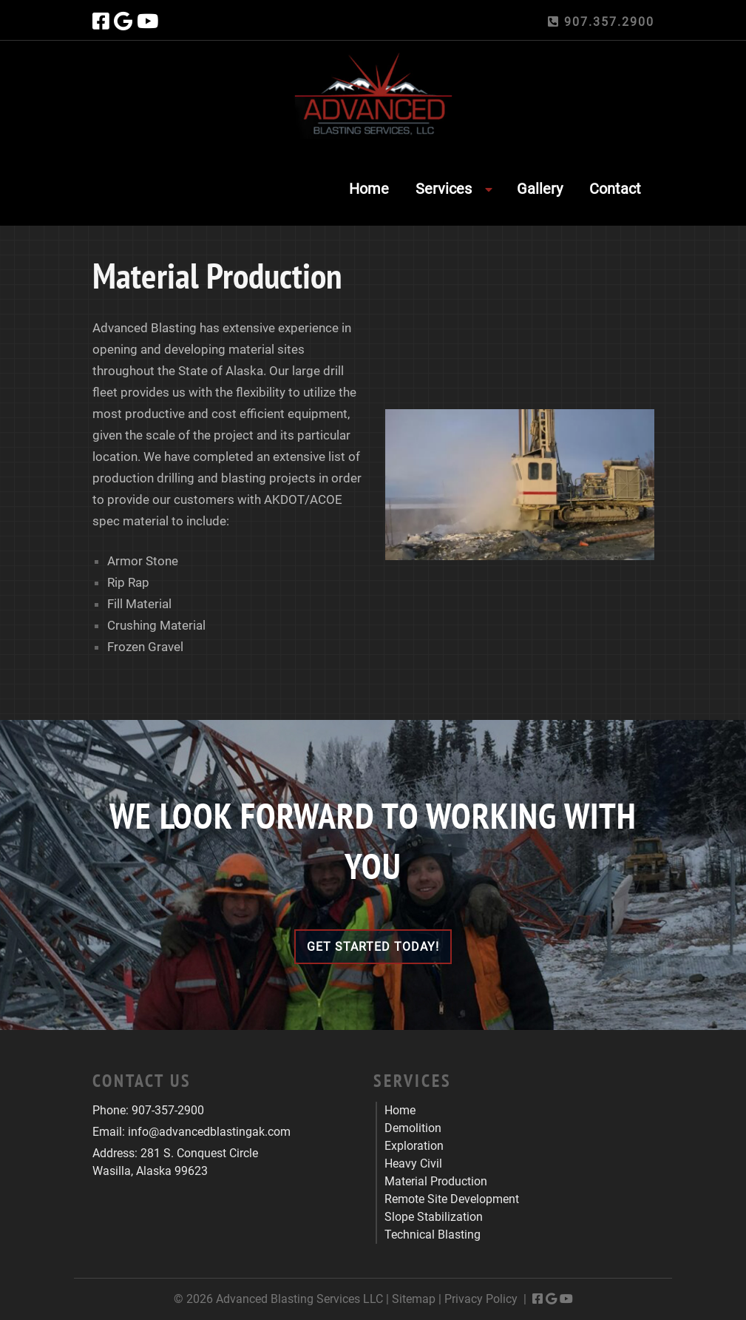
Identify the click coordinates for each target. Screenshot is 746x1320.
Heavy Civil (413, 1163)
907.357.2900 (601, 22)
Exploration (414, 1146)
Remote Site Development (451, 1199)
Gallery (540, 189)
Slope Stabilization (433, 1217)
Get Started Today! (373, 947)
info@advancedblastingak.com (209, 1132)
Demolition (412, 1128)
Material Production (435, 1181)
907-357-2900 (168, 1110)
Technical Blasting (432, 1235)
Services (444, 189)
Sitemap (413, 1299)
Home (369, 189)
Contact (615, 189)
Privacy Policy (481, 1299)
